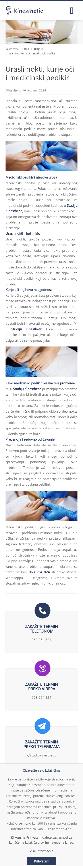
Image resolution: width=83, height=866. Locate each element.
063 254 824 (39, 572)
